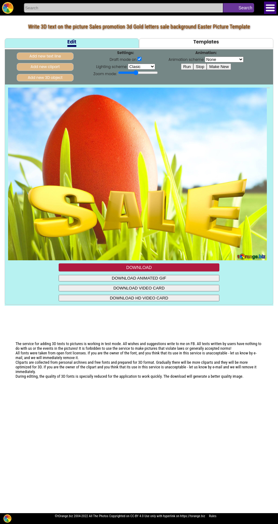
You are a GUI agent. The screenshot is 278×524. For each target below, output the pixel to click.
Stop (200, 66)
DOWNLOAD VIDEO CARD (138, 288)
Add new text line (45, 56)
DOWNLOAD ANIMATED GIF (139, 278)
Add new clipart (45, 66)
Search (245, 7)
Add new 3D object (45, 77)
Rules (213, 516)
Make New (219, 66)
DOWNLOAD (139, 267)
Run (187, 66)
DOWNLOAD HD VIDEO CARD (139, 298)
